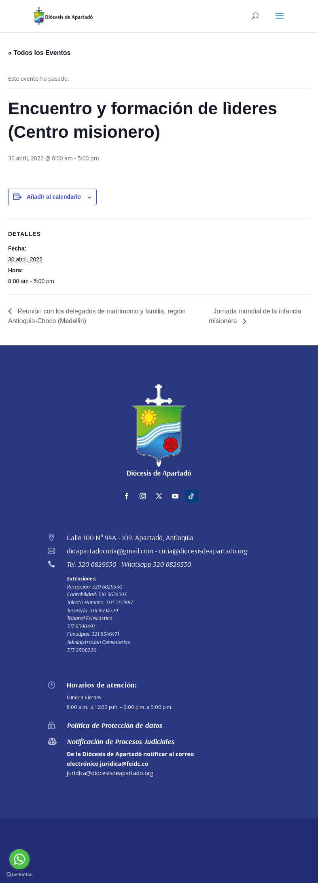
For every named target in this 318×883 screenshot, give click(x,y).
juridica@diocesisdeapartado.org (110, 773)
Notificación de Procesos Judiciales (120, 741)
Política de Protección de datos (114, 725)
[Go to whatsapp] (19, 859)
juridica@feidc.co (124, 763)
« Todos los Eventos (39, 52)
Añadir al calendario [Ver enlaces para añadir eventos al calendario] (54, 196)
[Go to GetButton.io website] (19, 874)
